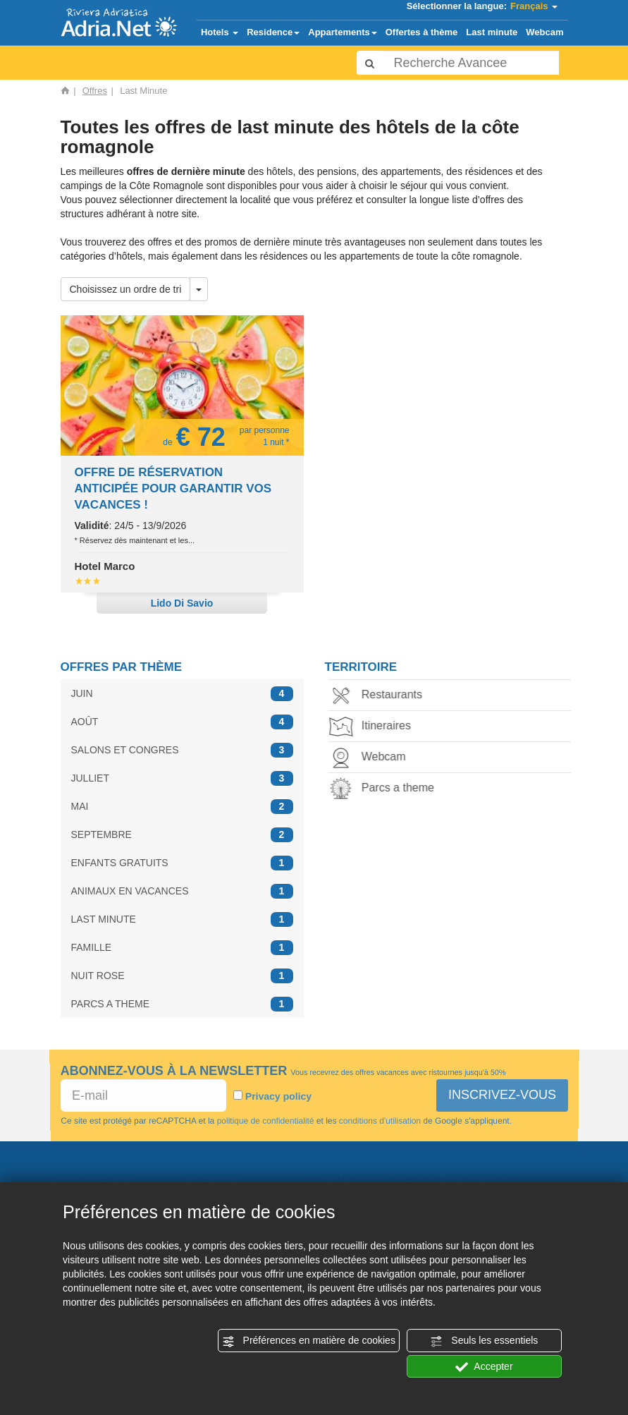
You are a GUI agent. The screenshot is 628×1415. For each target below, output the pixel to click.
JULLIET (182, 778)
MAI (182, 806)
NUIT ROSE (182, 975)
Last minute (491, 32)
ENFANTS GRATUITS (182, 863)
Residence (273, 32)
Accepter (483, 1367)
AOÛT (182, 722)
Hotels (219, 32)
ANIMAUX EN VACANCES (182, 891)
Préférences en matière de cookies (308, 1341)
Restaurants (378, 695)
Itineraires (372, 726)
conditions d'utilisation (379, 1121)
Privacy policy (278, 1096)
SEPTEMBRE (182, 834)
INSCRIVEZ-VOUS (502, 1095)
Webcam (544, 32)
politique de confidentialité (265, 1121)
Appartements (342, 32)
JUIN (182, 693)
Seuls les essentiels (484, 1341)
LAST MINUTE (182, 919)
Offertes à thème (422, 32)
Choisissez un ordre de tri (126, 289)
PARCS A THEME (182, 1004)
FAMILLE (182, 947)
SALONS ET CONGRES (182, 750)
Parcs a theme (384, 789)
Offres (94, 90)
